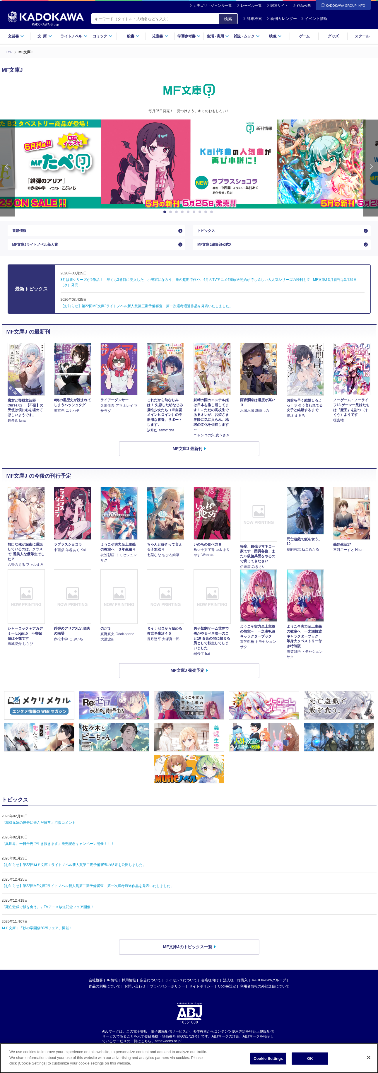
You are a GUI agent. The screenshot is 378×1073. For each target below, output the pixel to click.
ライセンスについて (181, 987)
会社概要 (96, 987)
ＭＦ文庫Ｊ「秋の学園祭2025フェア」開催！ (37, 934)
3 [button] (177, 212)
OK (310, 1062)
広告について (150, 987)
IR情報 (112, 987)
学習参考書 (189, 36)
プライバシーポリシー (167, 993)
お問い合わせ (135, 993)
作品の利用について (104, 993)
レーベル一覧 (251, 6)
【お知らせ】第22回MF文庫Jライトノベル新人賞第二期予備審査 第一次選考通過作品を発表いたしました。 (88, 892)
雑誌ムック (247, 36)
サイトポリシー (201, 993)
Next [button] (370, 167)
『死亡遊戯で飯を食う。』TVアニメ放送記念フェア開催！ (48, 913)
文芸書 (16, 36)
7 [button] (201, 212)
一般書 (131, 36)
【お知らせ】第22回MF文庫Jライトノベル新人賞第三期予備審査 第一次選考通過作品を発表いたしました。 (147, 312)
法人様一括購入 (235, 987)
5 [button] (189, 212)
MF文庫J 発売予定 (188, 676)
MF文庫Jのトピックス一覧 (187, 953)
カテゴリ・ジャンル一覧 (212, 6)
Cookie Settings (268, 1062)
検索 (228, 18)
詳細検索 (252, 18)
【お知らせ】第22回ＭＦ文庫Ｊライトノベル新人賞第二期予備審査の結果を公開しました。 (74, 871)
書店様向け (210, 987)
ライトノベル (73, 36)
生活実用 (218, 36)
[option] (189, 164)
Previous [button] (7, 167)
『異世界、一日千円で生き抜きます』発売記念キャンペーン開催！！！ (58, 850)
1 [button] (165, 212)
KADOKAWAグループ (269, 987)
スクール (362, 36)
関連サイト (279, 6)
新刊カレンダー (281, 18)
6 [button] (195, 212)
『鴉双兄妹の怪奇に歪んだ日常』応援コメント (39, 829)
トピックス (207, 232)
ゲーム (304, 36)
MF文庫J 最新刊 (188, 455)
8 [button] (206, 212)
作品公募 (304, 6)
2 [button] (171, 212)
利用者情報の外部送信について (264, 993)
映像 (275, 36)
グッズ (333, 36)
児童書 (160, 36)
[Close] (368, 1061)
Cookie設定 (227, 993)
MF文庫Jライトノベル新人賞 (39, 249)
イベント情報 (314, 18)
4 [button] (183, 212)
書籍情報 (20, 232)
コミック (102, 36)
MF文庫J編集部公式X (217, 249)
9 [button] (212, 212)
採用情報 (129, 987)
